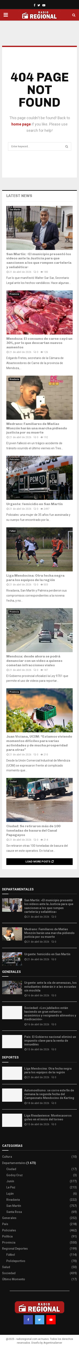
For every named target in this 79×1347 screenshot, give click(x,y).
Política (7, 1236)
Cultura (7, 1156)
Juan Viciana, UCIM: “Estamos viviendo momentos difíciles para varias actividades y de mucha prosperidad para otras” (39, 742)
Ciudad (13, 781)
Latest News (19, 195)
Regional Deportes (15, 1248)
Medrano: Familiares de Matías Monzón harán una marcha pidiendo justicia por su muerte (36, 428)
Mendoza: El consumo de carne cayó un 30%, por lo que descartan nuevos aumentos (39, 343)
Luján (10, 1193)
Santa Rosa (14, 1212)
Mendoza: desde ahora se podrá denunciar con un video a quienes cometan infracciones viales (34, 660)
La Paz (10, 1187)
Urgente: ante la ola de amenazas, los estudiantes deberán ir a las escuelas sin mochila (50, 986)
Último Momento (13, 1279)
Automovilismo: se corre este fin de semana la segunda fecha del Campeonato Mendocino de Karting (49, 1094)
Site (10, 1137)
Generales (9, 1218)
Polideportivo (15, 1261)
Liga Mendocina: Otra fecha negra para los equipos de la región (35, 578)
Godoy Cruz (14, 1175)
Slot (5, 1137)
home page (21, 124)
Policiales (14, 459)
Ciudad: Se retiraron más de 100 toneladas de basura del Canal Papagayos (33, 830)
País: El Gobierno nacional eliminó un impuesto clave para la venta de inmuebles (50, 1040)
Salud (6, 1267)
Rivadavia (14, 379)
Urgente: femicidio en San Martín (34, 504)
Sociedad (9, 1273)
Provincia (14, 294)
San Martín (14, 209)
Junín (10, 1181)
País (5, 1224)
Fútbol (12, 531)
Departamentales (14, 1163)
